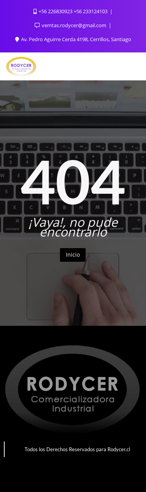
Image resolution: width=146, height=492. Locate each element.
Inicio (73, 254)
